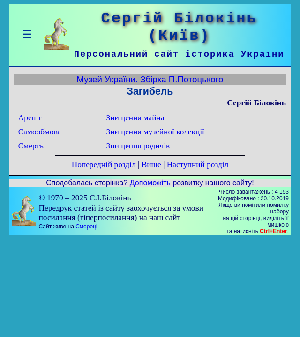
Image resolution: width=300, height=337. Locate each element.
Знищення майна (135, 117)
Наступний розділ (197, 164)
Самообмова (39, 131)
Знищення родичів (138, 145)
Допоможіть (150, 183)
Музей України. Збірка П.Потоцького (150, 79)
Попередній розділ (104, 164)
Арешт (30, 117)
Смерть (31, 145)
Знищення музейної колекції (155, 131)
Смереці (86, 226)
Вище (151, 164)
